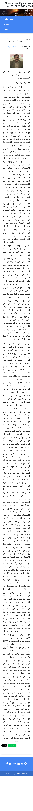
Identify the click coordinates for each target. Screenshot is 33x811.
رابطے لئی (6, 24)
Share (12, 745)
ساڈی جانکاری (8, 19)
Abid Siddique (22, 774)
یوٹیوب (6, 29)
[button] (2, 12)
